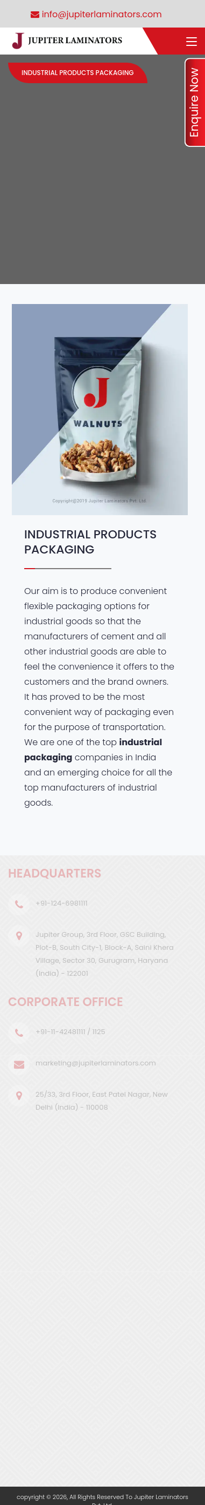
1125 (99, 1032)
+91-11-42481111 (61, 1032)
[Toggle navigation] (191, 42)
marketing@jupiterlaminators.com (96, 1063)
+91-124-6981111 (62, 903)
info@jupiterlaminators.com (96, 14)
